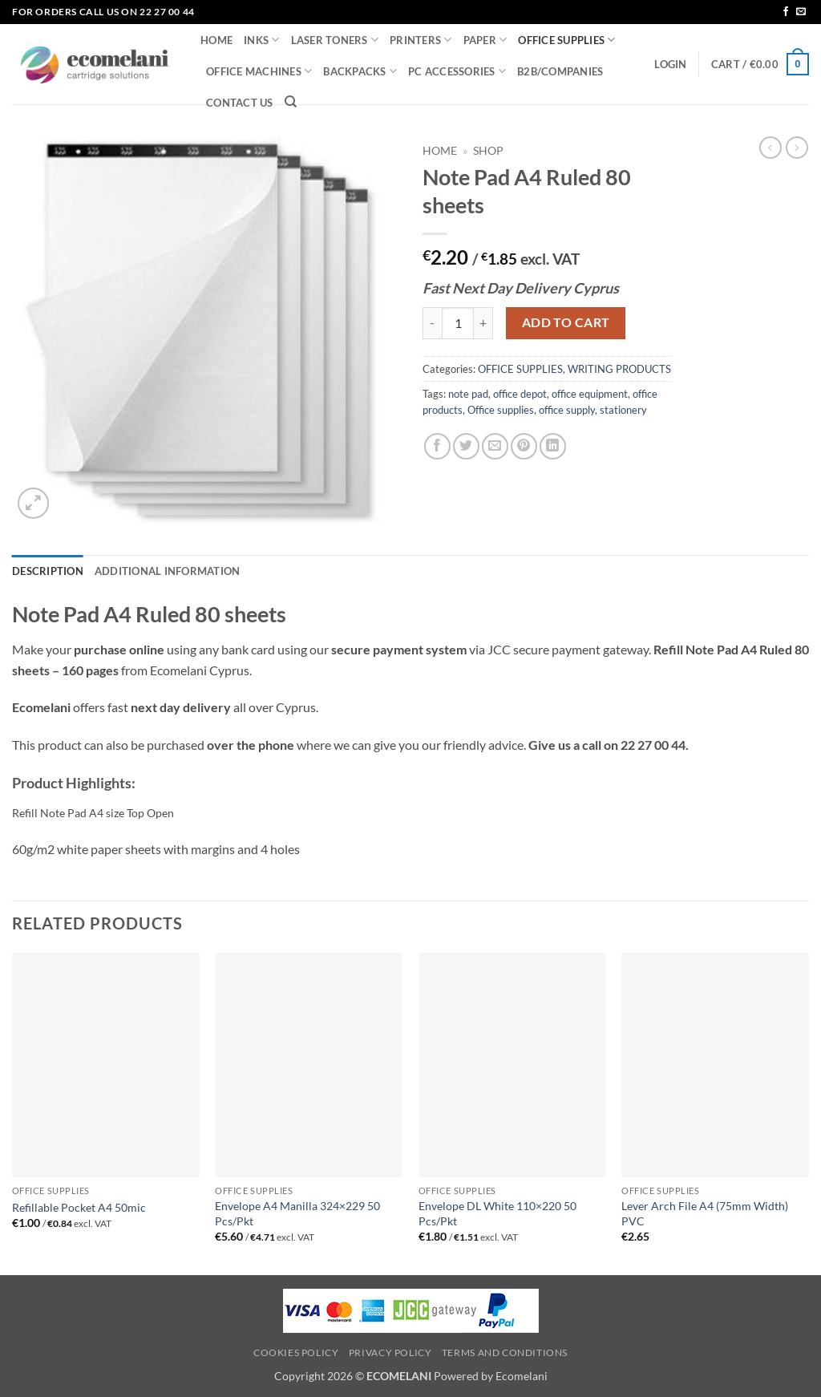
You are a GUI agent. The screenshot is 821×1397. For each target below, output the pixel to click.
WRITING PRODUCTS (619, 368)
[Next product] (770, 147)
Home (440, 150)
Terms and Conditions (505, 1352)
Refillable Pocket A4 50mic (79, 1207)
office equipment (590, 393)
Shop (488, 150)
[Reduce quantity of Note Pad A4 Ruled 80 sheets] (432, 323)
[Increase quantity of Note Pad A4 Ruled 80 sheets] (483, 323)
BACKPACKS (360, 71)
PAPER (485, 39)
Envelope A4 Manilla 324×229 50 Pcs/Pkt (297, 1213)
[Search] (291, 102)
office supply (567, 409)
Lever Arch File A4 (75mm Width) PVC (704, 1213)
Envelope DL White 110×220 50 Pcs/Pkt (497, 1213)
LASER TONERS (335, 39)
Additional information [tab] (168, 571)
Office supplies (500, 409)
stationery (623, 409)
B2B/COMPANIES (560, 71)
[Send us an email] (801, 12)
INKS (261, 39)
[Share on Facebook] (437, 446)
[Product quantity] (458, 323)
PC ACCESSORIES (457, 71)
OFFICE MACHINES (259, 71)
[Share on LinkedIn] (553, 446)
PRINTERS (421, 39)
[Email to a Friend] (495, 446)
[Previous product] (797, 147)
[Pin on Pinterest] (524, 446)
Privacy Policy (390, 1352)
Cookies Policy (296, 1352)
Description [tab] (47, 571)
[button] (670, 64)
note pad (468, 393)
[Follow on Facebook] (786, 12)
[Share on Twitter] (466, 446)
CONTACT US (239, 102)
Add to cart (566, 322)
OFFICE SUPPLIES (566, 39)
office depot (520, 393)
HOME (216, 40)
